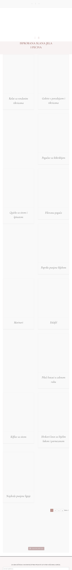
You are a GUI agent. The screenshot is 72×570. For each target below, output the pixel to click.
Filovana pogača (53, 213)
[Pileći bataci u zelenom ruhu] (53, 352)
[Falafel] (53, 298)
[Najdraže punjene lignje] (18, 471)
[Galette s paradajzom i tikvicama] (53, 73)
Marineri (18, 322)
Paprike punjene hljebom (53, 267)
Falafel (53, 322)
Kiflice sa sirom (18, 437)
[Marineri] (18, 298)
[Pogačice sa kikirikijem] (53, 133)
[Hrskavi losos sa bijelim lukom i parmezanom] (53, 412)
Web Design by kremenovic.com (42, 562)
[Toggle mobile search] (39, 37)
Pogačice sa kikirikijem (53, 158)
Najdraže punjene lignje (18, 496)
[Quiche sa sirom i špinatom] (18, 188)
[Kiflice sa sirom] (18, 412)
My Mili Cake (28, 562)
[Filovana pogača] (53, 188)
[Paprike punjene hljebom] (53, 243)
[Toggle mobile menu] (35, 37)
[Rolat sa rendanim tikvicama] (18, 73)
